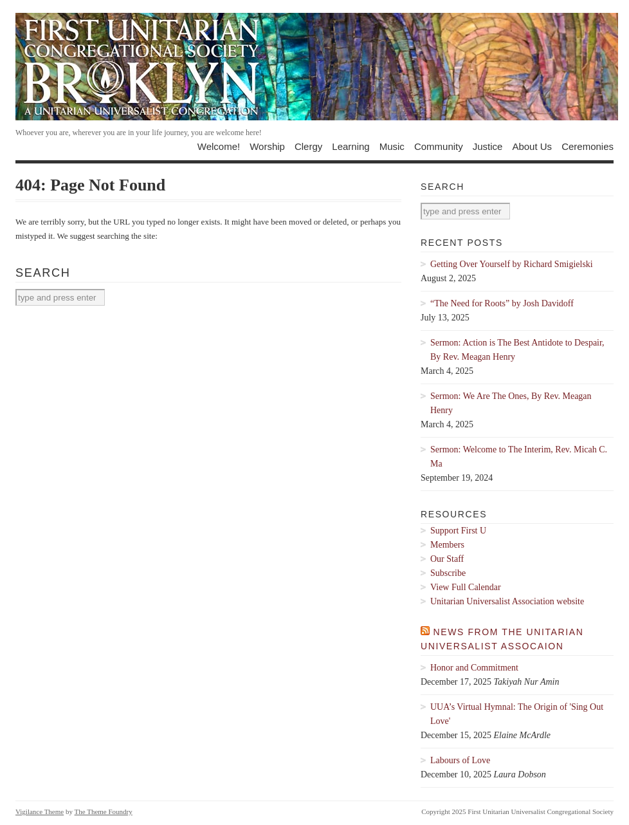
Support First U (458, 530)
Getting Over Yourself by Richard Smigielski (511, 264)
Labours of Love (460, 760)
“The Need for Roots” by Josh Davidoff (502, 303)
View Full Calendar (465, 587)
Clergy (308, 146)
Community (438, 146)
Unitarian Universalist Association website (507, 601)
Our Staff (447, 559)
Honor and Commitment (474, 667)
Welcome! (218, 146)
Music (392, 146)
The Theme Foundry (103, 811)
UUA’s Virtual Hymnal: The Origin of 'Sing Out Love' (516, 714)
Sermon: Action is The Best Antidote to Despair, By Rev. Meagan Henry (517, 350)
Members (447, 545)
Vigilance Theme (39, 811)
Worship (267, 146)
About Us (532, 146)
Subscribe (448, 573)
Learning (350, 146)
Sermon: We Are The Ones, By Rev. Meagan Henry (511, 403)
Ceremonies (587, 146)
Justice (488, 146)
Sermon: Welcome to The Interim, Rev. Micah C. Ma (518, 456)
